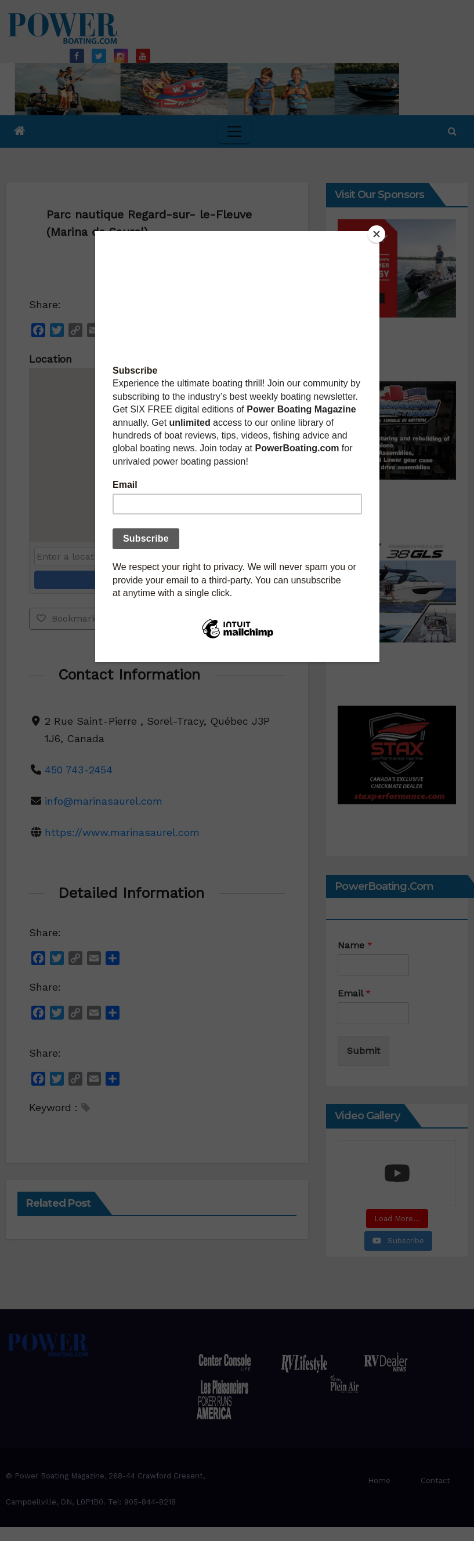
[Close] (376, 234)
